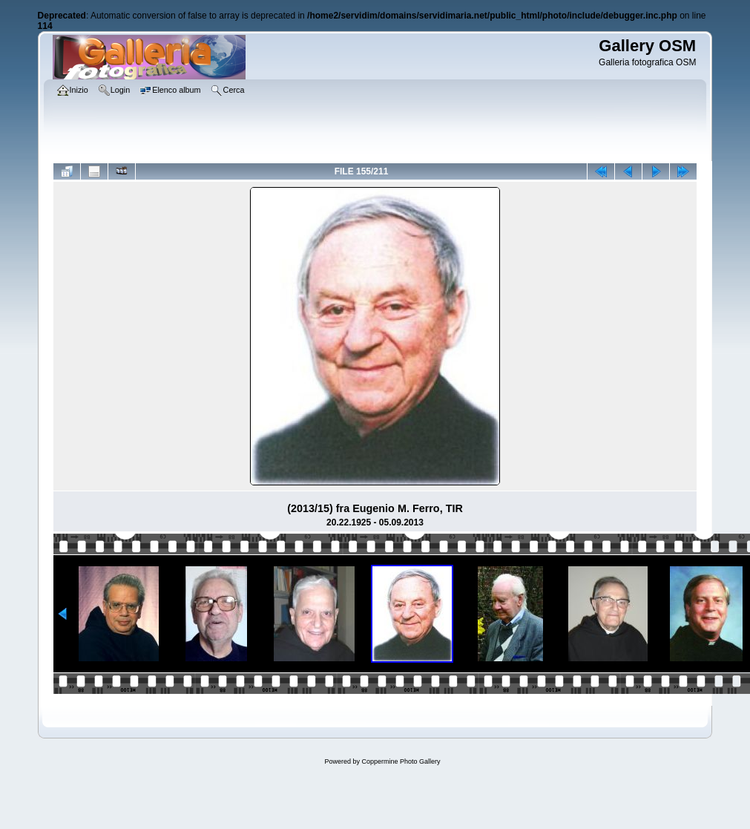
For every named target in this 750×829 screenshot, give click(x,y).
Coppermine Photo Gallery (400, 761)
